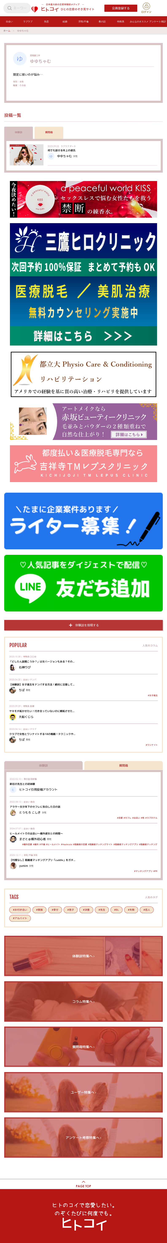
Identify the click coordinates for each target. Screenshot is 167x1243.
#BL (116, 910)
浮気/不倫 (28, 855)
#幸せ (55, 910)
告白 (32, 801)
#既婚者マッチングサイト (100, 844)
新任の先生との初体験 (22, 784)
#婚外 (36, 844)
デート (73, 146)
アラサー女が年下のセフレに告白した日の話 (35, 807)
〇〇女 (33, 656)
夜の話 (27, 778)
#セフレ (127, 817)
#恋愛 (120, 817)
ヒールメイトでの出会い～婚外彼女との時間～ (36, 833)
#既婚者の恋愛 (80, 844)
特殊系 (26, 656)
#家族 (39, 910)
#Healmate (66, 844)
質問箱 (49, 132)
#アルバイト (20, 918)
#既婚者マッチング (148, 844)
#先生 (101, 910)
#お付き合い (20, 910)
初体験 (33, 778)
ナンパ (33, 679)
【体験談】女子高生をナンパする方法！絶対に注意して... (41, 684)
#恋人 (146, 910)
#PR (155, 871)
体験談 (18, 132)
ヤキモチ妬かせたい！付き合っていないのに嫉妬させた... (41, 711)
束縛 (32, 706)
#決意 (86, 910)
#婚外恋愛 (27, 844)
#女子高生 (153, 695)
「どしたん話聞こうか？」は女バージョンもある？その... (41, 661)
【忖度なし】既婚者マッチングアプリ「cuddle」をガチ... (42, 860)
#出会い (136, 817)
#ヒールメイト (53, 844)
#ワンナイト (152, 744)
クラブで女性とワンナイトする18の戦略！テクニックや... (42, 734)
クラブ (33, 729)
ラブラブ (65, 146)
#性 (142, 817)
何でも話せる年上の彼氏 (61, 150)
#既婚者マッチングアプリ (125, 844)
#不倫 (42, 844)
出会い (26, 679)
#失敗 (131, 910)
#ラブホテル (151, 817)
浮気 (35, 855)
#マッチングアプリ (143, 871)
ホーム (6, 30)
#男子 (70, 910)
